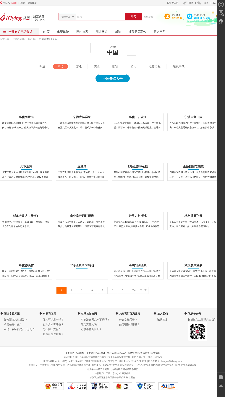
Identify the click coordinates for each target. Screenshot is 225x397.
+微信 (202, 2)
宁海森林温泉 (82, 117)
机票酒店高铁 (139, 30)
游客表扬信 (144, 353)
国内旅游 (84, 30)
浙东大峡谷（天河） (26, 215)
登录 (22, 2)
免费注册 (32, 2)
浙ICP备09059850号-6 (162, 365)
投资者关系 (172, 2)
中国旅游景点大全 (48, 39)
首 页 (46, 31)
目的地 (31, 39)
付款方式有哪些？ (53, 324)
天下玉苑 (26, 166)
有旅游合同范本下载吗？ (95, 319)
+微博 (187, 2)
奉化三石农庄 (138, 117)
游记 (133, 66)
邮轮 (120, 30)
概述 (42, 66)
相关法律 (111, 353)
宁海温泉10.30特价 (82, 265)
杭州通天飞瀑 (193, 215)
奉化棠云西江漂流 (82, 215)
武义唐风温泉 (193, 265)
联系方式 (121, 353)
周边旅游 (103, 30)
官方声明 (161, 30)
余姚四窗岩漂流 (193, 166)
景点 (61, 66)
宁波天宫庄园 (193, 117)
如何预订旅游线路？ (15, 319)
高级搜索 (148, 16)
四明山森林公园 (137, 166)
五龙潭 (81, 166)
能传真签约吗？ (90, 324)
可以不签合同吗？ (91, 329)
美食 (97, 66)
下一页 (143, 290)
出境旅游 (65, 30)
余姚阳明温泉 (138, 265)
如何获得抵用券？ (129, 324)
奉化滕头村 (26, 265)
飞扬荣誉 (90, 353)
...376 (132, 290)
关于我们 (155, 353)
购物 (115, 66)
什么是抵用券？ (128, 319)
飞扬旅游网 (18, 39)
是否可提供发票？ (53, 334)
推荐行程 (155, 66)
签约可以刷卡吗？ (53, 319)
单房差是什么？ (13, 324)
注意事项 (179, 66)
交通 (79, 66)
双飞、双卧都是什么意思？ (19, 329)
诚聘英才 (162, 319)
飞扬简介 (69, 353)
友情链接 (132, 353)
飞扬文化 (79, 353)
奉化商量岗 (26, 117)
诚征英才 (100, 353)
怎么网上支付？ (52, 329)
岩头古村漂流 (138, 215)
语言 (214, 2)
